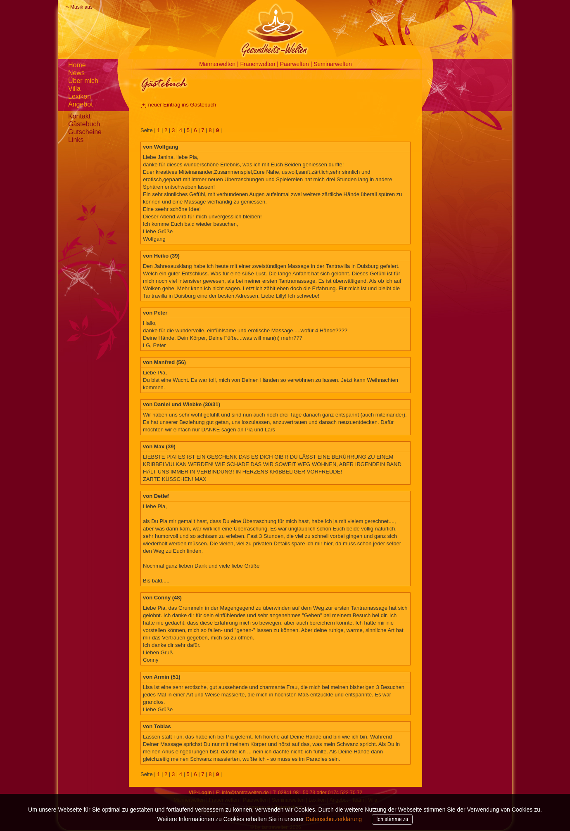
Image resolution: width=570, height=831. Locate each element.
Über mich (83, 80)
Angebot (80, 104)
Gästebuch (84, 124)
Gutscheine (85, 131)
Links (75, 139)
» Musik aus (79, 7)
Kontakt (79, 116)
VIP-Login (200, 792)
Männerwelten (218, 64)
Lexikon (79, 96)
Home (77, 65)
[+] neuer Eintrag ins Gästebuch (178, 105)
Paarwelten (295, 64)
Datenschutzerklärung (334, 819)
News (76, 72)
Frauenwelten (258, 64)
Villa (74, 88)
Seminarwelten (333, 64)
